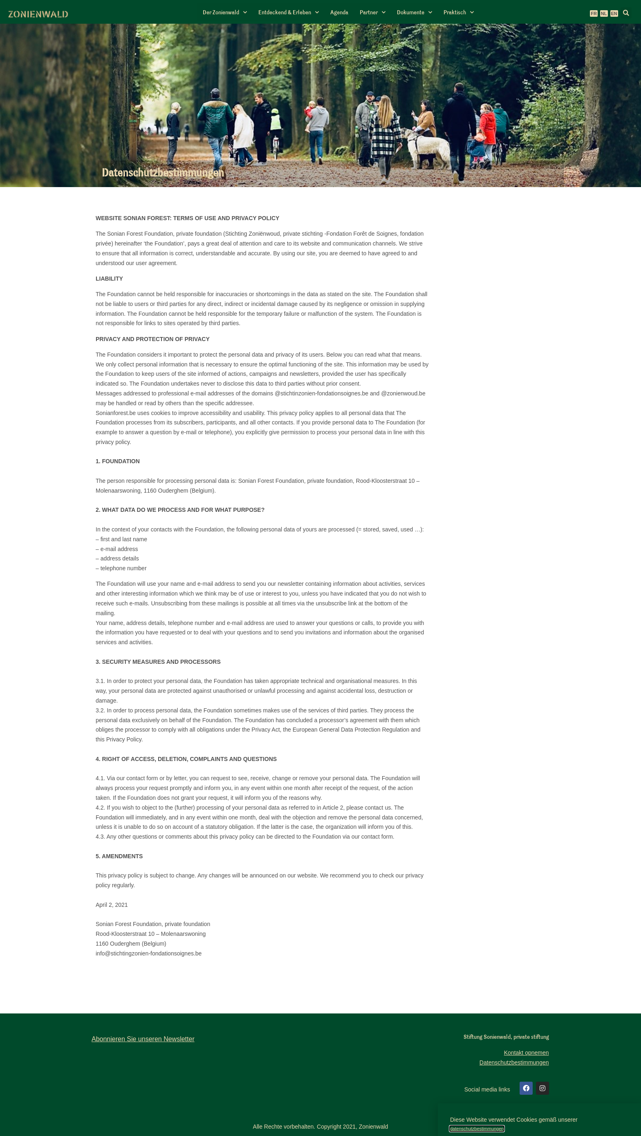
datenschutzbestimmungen (477, 1128)
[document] (320, 568)
